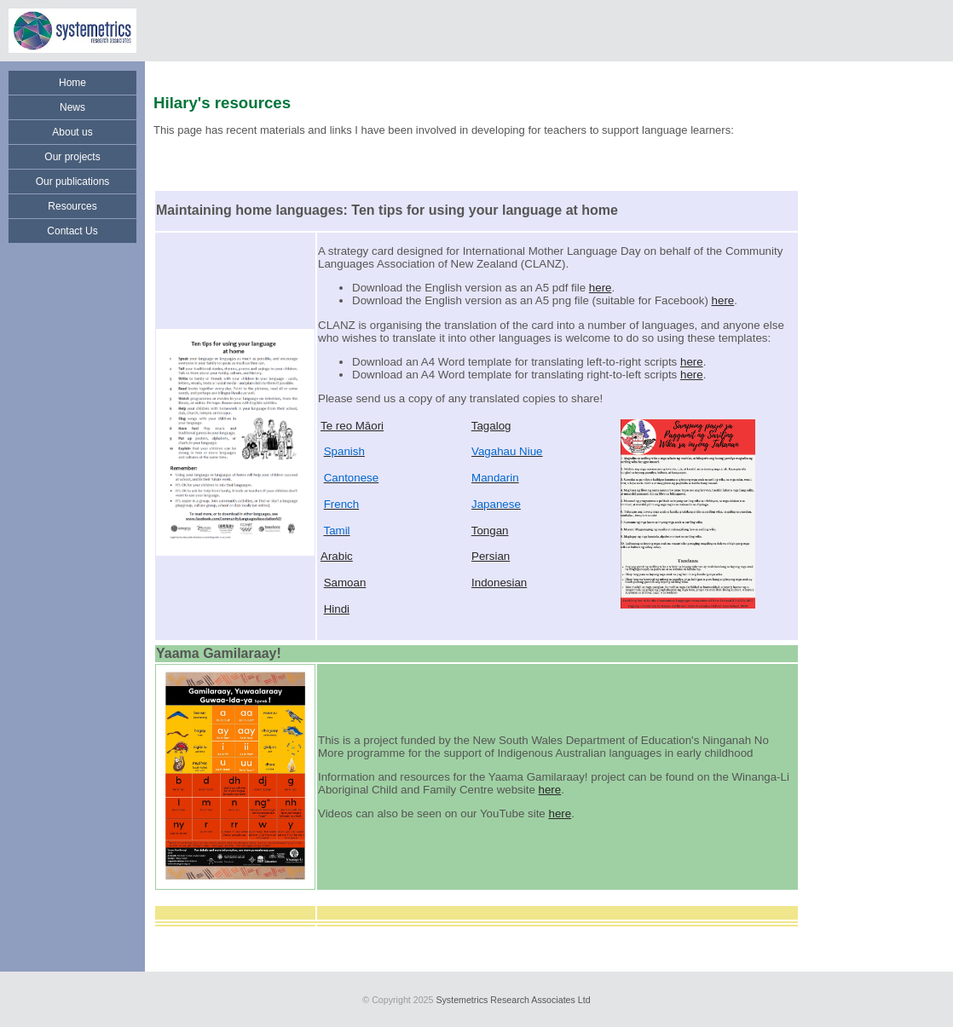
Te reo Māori (352, 425)
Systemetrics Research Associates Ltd (513, 1000)
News (72, 107)
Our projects (72, 157)
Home (72, 83)
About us (72, 132)
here (600, 287)
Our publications (73, 182)
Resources (72, 206)
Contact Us (72, 231)
